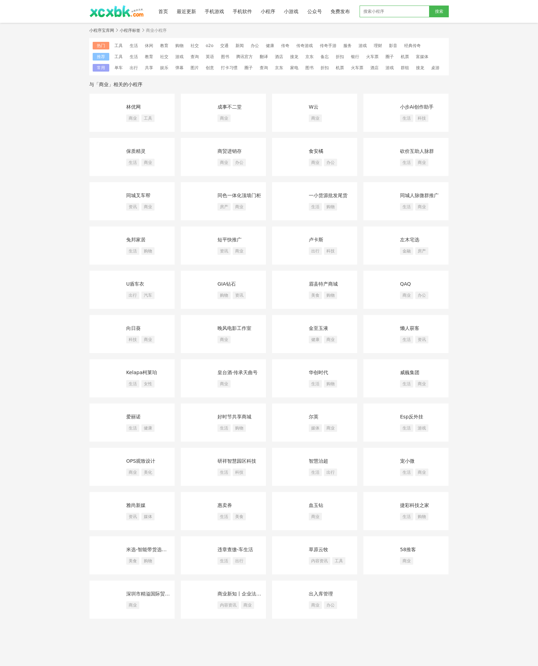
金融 (406, 251)
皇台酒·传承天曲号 (237, 372)
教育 (164, 45)
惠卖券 (224, 505)
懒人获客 (409, 328)
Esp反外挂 (411, 416)
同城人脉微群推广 (419, 195)
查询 (195, 56)
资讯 (133, 206)
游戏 (363, 45)
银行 (355, 56)
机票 (405, 56)
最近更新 (186, 11)
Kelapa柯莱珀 (141, 372)
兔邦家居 (136, 239)
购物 (179, 45)
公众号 (314, 11)
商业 (133, 118)
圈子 (390, 56)
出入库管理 (321, 593)
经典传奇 (412, 45)
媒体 (315, 428)
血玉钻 (316, 505)
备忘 (325, 56)
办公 (255, 45)
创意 (210, 67)
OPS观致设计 (140, 461)
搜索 (439, 11)
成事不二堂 (229, 107)
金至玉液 (318, 328)
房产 (224, 206)
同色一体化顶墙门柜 (239, 195)
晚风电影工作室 (234, 328)
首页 (163, 11)
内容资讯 (319, 560)
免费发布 (340, 11)
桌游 (435, 67)
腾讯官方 (244, 56)
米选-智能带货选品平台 (150, 549)
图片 (195, 67)
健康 (270, 45)
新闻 (239, 45)
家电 (294, 67)
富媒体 (422, 56)
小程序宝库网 (101, 30)
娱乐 (164, 67)
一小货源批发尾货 (328, 195)
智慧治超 (318, 461)
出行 (134, 67)
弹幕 (179, 67)
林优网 (133, 107)
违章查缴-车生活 (235, 549)
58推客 (408, 549)
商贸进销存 (229, 151)
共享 (149, 67)
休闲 (149, 45)
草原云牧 (318, 549)
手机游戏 (214, 11)
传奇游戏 (304, 45)
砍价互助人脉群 (417, 151)
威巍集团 (409, 372)
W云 (313, 107)
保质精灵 (136, 151)
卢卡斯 (316, 239)
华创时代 (318, 372)
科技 (422, 118)
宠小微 (407, 461)
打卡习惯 (229, 67)
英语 (210, 56)
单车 (118, 67)
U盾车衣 (135, 284)
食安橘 (316, 151)
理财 (378, 45)
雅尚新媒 (136, 505)
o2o (209, 45)
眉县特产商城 (323, 284)
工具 (118, 45)
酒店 (279, 56)
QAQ (405, 284)
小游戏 (291, 11)
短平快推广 (229, 239)
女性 (148, 383)
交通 (224, 45)
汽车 (148, 295)
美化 (148, 472)
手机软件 (242, 11)
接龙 (294, 56)
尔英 (313, 416)
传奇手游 (328, 45)
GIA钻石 (226, 284)
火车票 (372, 56)
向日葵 (133, 328)
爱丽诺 (133, 416)
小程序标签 (130, 30)
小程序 (268, 11)
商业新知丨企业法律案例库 (241, 593)
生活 (134, 45)
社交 (195, 45)
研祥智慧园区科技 (236, 461)
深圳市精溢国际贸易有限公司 (150, 593)
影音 (393, 45)
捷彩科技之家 (414, 505)
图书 (225, 56)
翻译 (264, 56)
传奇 (285, 45)
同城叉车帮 (138, 195)
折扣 (340, 56)
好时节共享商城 (234, 416)
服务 (347, 45)
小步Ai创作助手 (417, 107)
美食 (315, 295)
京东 (309, 56)
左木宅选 (409, 239)
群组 (405, 67)
